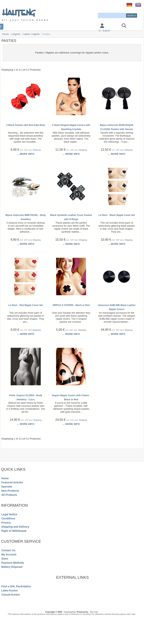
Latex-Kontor (9, 590)
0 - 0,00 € (104, 30)
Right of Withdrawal (13, 530)
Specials (6, 486)
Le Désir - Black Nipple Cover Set (117, 215)
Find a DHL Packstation (16, 586)
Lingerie (15, 34)
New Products (10, 490)
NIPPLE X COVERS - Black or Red (71, 305)
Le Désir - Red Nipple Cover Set (25, 305)
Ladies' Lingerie (31, 34)
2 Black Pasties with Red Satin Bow (25, 125)
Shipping (37, 150)
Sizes (4, 558)
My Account (8, 554)
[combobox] (112, 15)
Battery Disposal (11, 566)
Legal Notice (9, 514)
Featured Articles (12, 482)
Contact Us (8, 550)
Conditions (8, 518)
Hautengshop (70, 612)
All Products (9, 494)
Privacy (6, 522)
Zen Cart (94, 612)
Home (5, 34)
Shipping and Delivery (15, 526)
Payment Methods (12, 562)
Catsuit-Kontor (10, 594)
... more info (25, 153)
